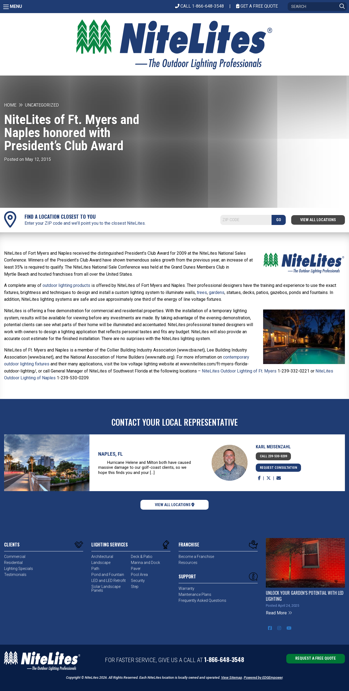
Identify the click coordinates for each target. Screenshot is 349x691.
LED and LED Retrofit (108, 580)
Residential (13, 562)
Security (138, 580)
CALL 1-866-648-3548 (199, 6)
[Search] (317, 6)
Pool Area (139, 574)
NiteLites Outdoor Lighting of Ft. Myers (239, 371)
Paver (136, 568)
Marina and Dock (145, 562)
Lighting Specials (18, 568)
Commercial (14, 556)
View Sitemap (231, 677)
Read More (279, 612)
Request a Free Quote (315, 658)
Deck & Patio (141, 556)
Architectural (102, 556)
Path (95, 568)
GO (278, 220)
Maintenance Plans (195, 594)
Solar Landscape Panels (106, 588)
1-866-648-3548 (224, 659)
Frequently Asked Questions (202, 600)
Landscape (100, 562)
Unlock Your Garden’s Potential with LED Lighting (305, 596)
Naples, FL (110, 454)
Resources (188, 562)
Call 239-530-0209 (273, 456)
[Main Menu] (6, 7)
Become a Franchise (196, 556)
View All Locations (318, 220)
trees (202, 292)
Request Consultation (278, 468)
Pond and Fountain (107, 574)
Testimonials (15, 574)
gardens (216, 292)
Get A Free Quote (257, 6)
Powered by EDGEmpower (263, 677)
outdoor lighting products (66, 285)
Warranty (186, 588)
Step (135, 586)
